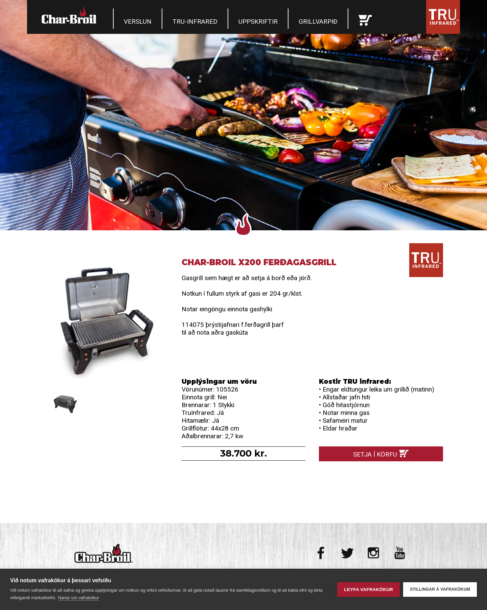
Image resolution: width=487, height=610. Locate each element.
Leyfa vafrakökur (368, 589)
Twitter (347, 553)
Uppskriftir (258, 21)
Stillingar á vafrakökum (440, 589)
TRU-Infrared (194, 21)
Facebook (321, 553)
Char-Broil (70, 15)
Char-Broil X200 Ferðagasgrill (106, 319)
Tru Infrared (443, 17)
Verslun (138, 21)
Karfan (365, 18)
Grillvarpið (318, 21)
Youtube (399, 553)
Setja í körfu (375, 454)
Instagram (373, 553)
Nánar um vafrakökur (78, 597)
